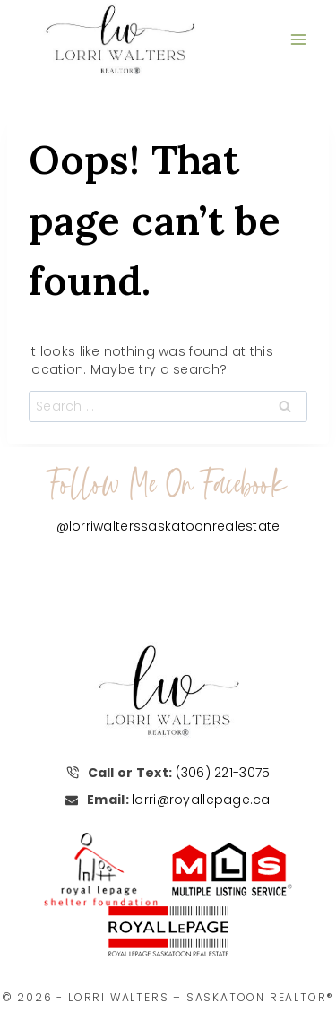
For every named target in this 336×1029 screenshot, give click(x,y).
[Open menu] (297, 39)
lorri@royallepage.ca (201, 799)
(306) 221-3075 (223, 773)
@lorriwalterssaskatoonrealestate (168, 526)
